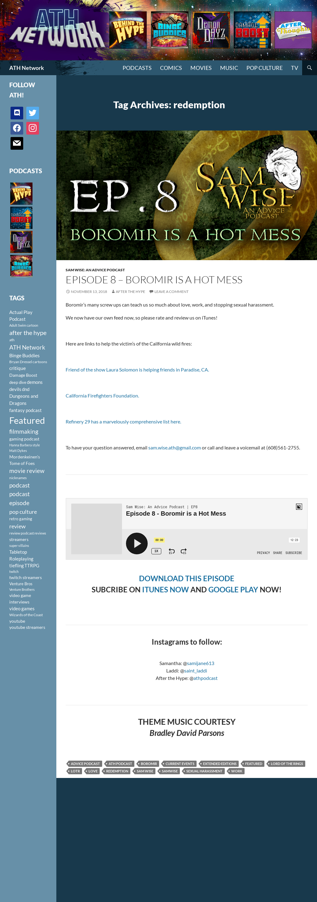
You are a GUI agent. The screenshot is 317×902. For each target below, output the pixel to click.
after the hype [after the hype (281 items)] (27, 332)
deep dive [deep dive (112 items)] (17, 382)
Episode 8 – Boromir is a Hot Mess (154, 279)
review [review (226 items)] (17, 526)
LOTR (75, 771)
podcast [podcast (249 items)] (19, 485)
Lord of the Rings (287, 764)
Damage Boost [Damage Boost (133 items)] (23, 375)
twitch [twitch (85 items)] (14, 571)
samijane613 (200, 663)
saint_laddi (195, 670)
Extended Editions (220, 764)
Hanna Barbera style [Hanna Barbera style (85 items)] (24, 445)
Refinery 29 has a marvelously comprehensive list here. (123, 421)
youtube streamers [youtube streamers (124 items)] (27, 627)
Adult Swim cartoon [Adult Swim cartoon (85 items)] (23, 325)
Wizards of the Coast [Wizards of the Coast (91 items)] (26, 615)
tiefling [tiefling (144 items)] (16, 565)
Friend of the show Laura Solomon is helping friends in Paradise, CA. (137, 369)
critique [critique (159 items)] (17, 368)
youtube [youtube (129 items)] (17, 621)
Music (229, 67)
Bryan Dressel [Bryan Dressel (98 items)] (20, 361)
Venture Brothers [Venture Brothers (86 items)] (22, 589)
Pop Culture (264, 67)
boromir (149, 764)
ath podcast (120, 764)
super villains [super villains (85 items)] (19, 545)
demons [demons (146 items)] (35, 382)
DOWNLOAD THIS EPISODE (186, 578)
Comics (171, 67)
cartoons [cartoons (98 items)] (40, 361)
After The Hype (130, 291)
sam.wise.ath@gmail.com (174, 447)
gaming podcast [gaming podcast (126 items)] (24, 438)
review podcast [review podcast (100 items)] (21, 533)
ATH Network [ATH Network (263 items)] (27, 347)
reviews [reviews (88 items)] (40, 533)
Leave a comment (171, 291)
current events (180, 764)
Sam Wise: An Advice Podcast (95, 270)
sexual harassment (204, 771)
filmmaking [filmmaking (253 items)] (23, 431)
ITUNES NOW (165, 589)
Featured (253, 764)
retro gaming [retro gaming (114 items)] (20, 518)
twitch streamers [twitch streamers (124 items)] (25, 577)
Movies (201, 67)
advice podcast (85, 764)
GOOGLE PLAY (233, 589)
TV (294, 67)
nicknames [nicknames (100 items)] (18, 477)
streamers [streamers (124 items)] (18, 539)
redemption (117, 771)
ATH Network (26, 67)
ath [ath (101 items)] (12, 339)
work (236, 771)
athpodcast (205, 678)
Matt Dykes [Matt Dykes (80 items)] (18, 451)
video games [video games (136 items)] (22, 608)
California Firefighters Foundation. (102, 395)
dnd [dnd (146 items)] (25, 389)
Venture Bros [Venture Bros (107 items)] (21, 583)
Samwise (170, 771)
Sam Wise (145, 771)
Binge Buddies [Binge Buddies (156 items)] (24, 355)
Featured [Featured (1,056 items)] (27, 420)
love (93, 771)
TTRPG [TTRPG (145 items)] (31, 565)
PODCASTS (137, 67)
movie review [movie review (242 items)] (27, 470)
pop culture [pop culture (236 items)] (23, 511)
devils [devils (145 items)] (15, 389)
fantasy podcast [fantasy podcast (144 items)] (25, 410)
